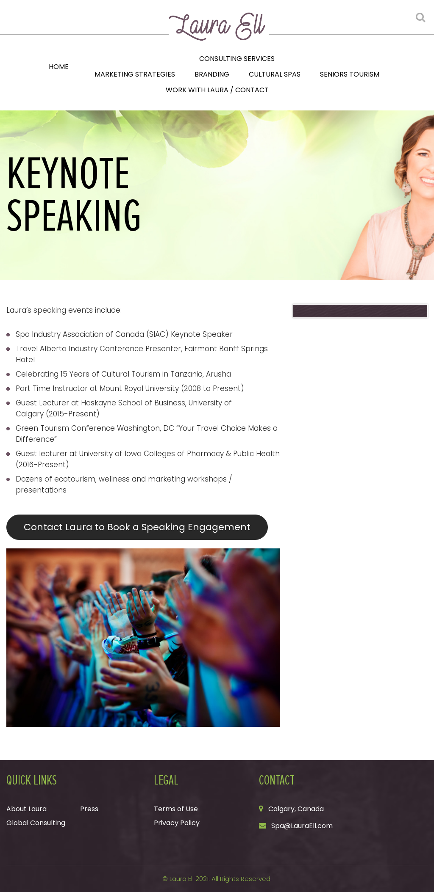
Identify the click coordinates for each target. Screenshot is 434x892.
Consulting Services (237, 58)
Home (59, 67)
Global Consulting (35, 823)
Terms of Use (176, 809)
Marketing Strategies (135, 74)
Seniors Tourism (349, 74)
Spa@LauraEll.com (302, 826)
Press (89, 809)
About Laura (26, 809)
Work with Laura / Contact (217, 90)
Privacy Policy (177, 823)
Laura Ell (182, 878)
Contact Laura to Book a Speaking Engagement (137, 527)
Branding (212, 74)
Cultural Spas (274, 74)
